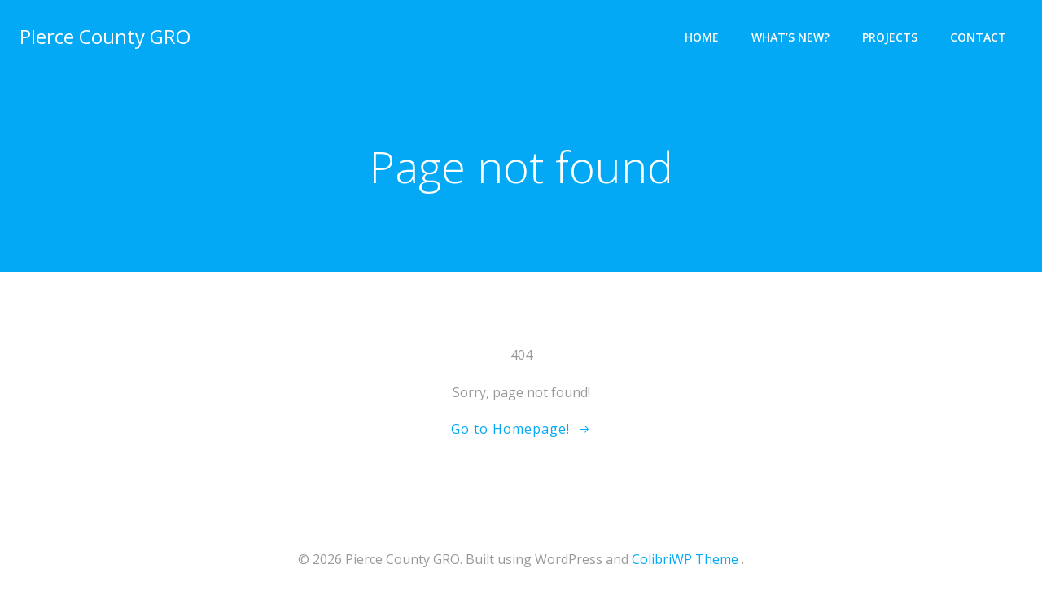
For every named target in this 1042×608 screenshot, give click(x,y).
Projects (889, 37)
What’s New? (790, 37)
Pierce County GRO (105, 36)
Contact (978, 37)
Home (702, 37)
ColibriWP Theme (685, 559)
